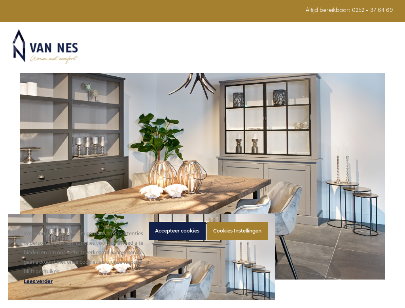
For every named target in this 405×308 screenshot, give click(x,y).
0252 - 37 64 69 (372, 10)
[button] (388, 51)
